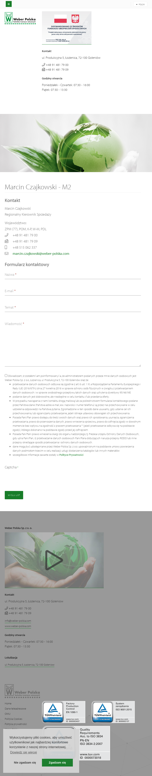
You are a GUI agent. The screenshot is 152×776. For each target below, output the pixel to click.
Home (8, 703)
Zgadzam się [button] (57, 762)
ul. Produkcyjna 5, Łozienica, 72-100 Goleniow (29, 664)
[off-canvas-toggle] (9, 4)
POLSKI (140, 4)
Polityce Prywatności (71, 455)
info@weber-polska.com (18, 621)
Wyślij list (14, 495)
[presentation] (35, 478)
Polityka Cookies (13, 719)
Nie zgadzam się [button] (25, 762)
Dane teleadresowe (15, 708)
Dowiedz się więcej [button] (23, 752)
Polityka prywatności (16, 724)
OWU (7, 713)
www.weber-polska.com (18, 626)
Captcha (11, 467)
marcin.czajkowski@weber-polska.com (41, 253)
